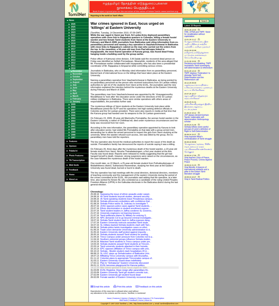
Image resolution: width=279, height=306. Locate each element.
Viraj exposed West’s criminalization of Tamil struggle (198, 137)
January (76, 101)
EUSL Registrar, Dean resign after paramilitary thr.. (124, 270)
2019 (73, 43)
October (76, 77)
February (77, 99)
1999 (73, 132)
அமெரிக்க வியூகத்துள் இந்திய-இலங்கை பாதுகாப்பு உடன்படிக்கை (198, 106)
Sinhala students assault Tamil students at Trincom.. (125, 244)
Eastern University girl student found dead (120, 275)
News (71, 20)
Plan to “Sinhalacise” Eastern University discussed (124, 263)
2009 (73, 104)
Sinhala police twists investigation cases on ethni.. (124, 227)
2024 (73, 29)
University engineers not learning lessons (120, 213)
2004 (73, 118)
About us (73, 179)
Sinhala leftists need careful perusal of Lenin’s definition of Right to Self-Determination (197, 129)
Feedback (73, 170)
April (75, 93)
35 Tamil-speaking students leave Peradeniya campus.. (126, 199)
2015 (73, 54)
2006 (73, 113)
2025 (73, 27)
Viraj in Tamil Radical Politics (196, 179)
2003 (73, 121)
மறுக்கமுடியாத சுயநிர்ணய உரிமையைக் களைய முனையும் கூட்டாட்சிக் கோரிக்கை (198, 87)
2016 (73, 52)
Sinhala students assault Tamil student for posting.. (124, 234)
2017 (73, 49)
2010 (73, 68)
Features (73, 141)
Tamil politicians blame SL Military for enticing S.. (123, 215)
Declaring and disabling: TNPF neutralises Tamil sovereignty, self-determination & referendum (198, 65)
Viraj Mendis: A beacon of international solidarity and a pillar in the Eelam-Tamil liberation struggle (196, 170)
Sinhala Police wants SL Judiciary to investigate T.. (124, 203)
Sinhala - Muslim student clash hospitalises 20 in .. (124, 251)
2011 (73, 65)
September (78, 79)
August (76, 82)
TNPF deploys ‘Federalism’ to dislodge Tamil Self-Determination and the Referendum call (197, 76)
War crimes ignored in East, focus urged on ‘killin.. (124, 267)
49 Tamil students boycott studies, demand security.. (125, 196)
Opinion (73, 146)
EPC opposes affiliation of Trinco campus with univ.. (125, 248)
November (77, 74)
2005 (73, 115)
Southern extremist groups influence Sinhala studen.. (125, 239)
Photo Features (76, 155)
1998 (73, 135)
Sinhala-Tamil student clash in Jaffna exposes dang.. (125, 220)
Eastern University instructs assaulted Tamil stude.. (124, 222)
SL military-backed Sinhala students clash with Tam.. (125, 225)
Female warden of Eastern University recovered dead (125, 277)
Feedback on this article (150, 286)
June (75, 88)
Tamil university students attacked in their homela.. (124, 246)
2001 (73, 126)
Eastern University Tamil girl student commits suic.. (124, 272)
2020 (73, 41)
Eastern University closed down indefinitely (120, 260)
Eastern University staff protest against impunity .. (124, 232)
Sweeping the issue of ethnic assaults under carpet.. (125, 194)
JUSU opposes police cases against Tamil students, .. (126, 206)
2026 (73, 24)
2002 (73, 124)
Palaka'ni (73, 151)
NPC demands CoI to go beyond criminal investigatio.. (126, 218)
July (75, 85)
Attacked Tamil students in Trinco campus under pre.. (125, 241)
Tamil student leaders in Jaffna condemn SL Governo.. (126, 210)
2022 (73, 35)
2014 (73, 57)
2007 (73, 110)
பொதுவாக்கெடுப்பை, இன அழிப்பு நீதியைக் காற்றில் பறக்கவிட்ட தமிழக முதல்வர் (197, 44)
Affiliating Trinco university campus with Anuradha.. (124, 256)
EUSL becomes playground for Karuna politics (122, 265)
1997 (73, 137)
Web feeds (74, 165)
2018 (73, 46)
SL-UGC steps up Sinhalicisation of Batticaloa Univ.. (125, 253)
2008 (73, 107)
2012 (73, 63)
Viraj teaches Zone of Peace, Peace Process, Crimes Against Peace (198, 159)
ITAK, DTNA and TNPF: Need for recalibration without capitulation (197, 34)
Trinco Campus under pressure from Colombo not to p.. (126, 237)
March (75, 96)
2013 (73, 60)
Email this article (102, 286)
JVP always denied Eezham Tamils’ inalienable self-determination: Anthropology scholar (196, 118)
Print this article (124, 286)
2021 (73, 38)
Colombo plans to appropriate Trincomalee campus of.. (126, 258)
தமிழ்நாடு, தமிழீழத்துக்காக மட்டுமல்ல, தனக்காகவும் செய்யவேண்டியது (196, 55)
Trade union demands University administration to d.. (125, 229)
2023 (73, 32)
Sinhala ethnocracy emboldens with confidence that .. (125, 201)
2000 (73, 129)
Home (72, 174)
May (74, 90)
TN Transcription (77, 160)
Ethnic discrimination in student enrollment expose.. (125, 208)
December (77, 71)
